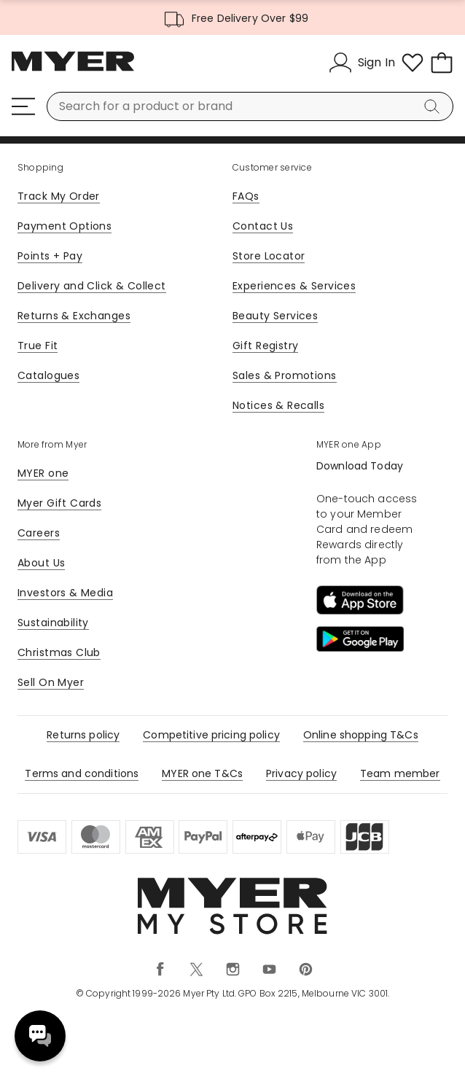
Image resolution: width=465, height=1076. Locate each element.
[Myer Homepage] (73, 69)
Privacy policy (301, 773)
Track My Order (58, 196)
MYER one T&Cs (202, 773)
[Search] (434, 106)
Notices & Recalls (278, 405)
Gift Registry (265, 345)
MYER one (43, 473)
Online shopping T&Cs (360, 735)
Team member (400, 773)
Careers (38, 533)
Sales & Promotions (284, 375)
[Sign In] (362, 62)
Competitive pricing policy (211, 735)
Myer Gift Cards (59, 503)
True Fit (37, 345)
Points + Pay (49, 256)
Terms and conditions (81, 773)
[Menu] (23, 106)
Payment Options (64, 226)
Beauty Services (275, 315)
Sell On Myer (50, 682)
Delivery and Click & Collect (91, 285)
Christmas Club (59, 652)
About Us (41, 562)
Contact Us (262, 226)
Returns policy (83, 735)
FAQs (245, 196)
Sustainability (53, 622)
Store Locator (268, 256)
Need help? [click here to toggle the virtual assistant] (40, 1035)
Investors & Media (65, 592)
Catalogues (48, 375)
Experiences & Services (294, 285)
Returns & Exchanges (73, 315)
